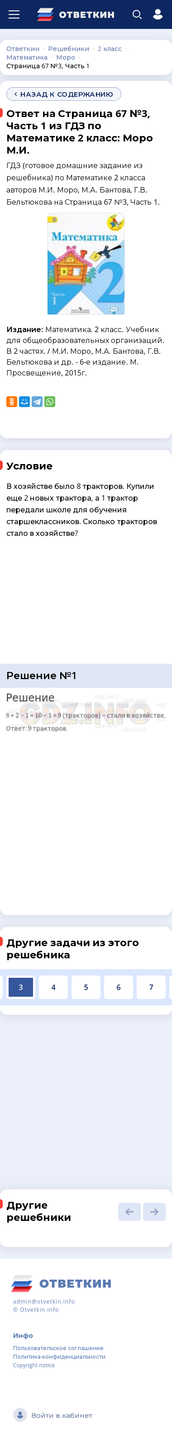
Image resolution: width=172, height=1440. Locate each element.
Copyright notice (34, 1365)
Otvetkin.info (39, 1309)
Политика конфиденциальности (59, 1356)
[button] (129, 1212)
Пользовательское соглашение (58, 1348)
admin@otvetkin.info (44, 1301)
